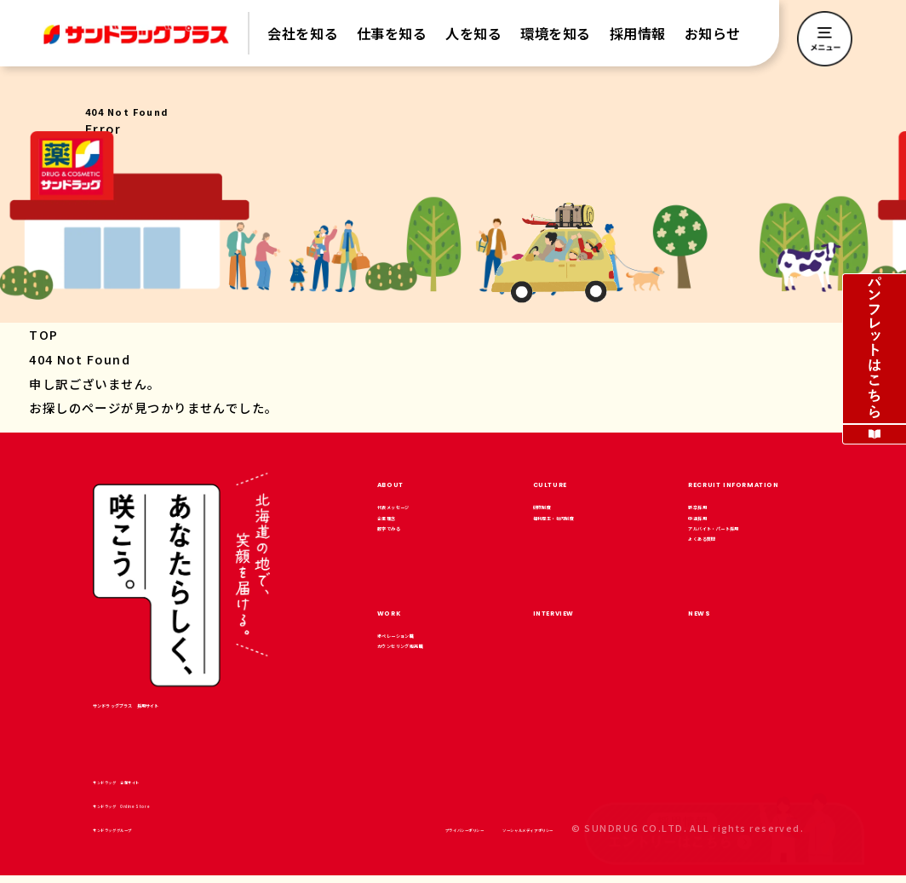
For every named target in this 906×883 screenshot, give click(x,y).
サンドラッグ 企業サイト (163, 787)
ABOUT (408, 481)
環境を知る (555, 33)
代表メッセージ (417, 514)
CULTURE (572, 481)
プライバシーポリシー (345, 835)
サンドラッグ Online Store (173, 811)
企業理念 (400, 538)
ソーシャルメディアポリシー (484, 835)
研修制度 (556, 514)
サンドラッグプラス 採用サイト (178, 707)
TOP (43, 334)
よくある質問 (722, 605)
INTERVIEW (580, 637)
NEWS (713, 637)
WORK (404, 637)
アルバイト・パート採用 (745, 571)
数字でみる (405, 561)
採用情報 (638, 33)
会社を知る (302, 33)
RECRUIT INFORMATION (789, 481)
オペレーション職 (422, 670)
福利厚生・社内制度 (584, 538)
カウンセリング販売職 (434, 693)
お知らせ (713, 33)
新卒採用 (711, 514)
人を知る (473, 33)
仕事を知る (392, 33)
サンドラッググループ (152, 835)
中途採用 (711, 538)
